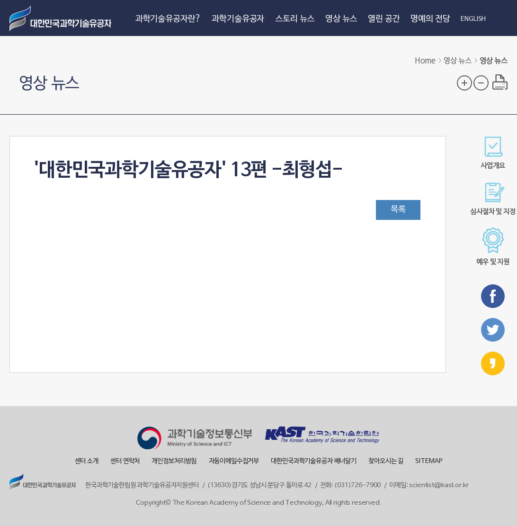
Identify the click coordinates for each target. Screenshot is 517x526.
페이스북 (493, 296)
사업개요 (493, 153)
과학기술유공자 (238, 19)
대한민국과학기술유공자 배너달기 (314, 461)
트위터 (493, 330)
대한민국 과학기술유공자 (61, 18)
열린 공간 (384, 19)
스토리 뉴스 (294, 19)
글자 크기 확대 (464, 83)
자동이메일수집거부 (234, 461)
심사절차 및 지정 (493, 199)
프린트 (500, 82)
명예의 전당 (430, 19)
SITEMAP (428, 461)
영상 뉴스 (341, 19)
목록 (398, 209)
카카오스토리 (493, 363)
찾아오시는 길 (385, 461)
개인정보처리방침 (174, 461)
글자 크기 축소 (481, 83)
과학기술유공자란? (168, 19)
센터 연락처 (125, 461)
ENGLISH (473, 19)
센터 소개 (86, 461)
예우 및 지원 (492, 246)
